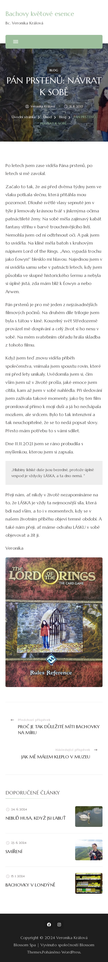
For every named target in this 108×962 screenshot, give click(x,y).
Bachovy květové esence (39, 14)
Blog (54, 70)
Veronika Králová (43, 106)
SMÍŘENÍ (13, 851)
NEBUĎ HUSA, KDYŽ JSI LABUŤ (35, 818)
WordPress (70, 952)
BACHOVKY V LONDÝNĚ (30, 885)
